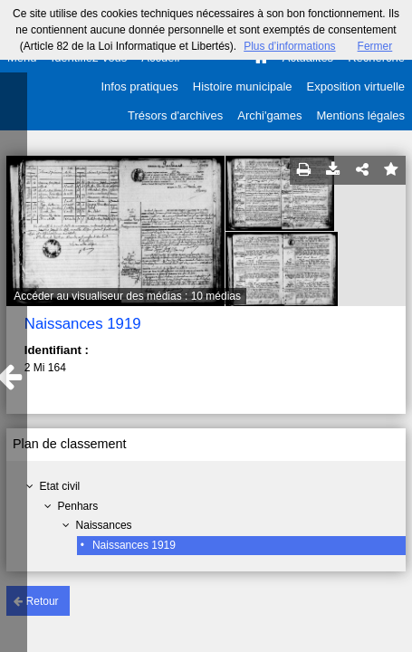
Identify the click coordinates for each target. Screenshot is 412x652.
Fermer (375, 46)
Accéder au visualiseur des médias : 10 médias (127, 296)
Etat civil (60, 486)
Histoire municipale (242, 86)
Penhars (78, 506)
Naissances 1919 (134, 545)
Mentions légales (360, 115)
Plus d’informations (289, 46)
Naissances (104, 525)
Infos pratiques (139, 86)
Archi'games (269, 115)
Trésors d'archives (175, 115)
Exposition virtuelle (356, 86)
